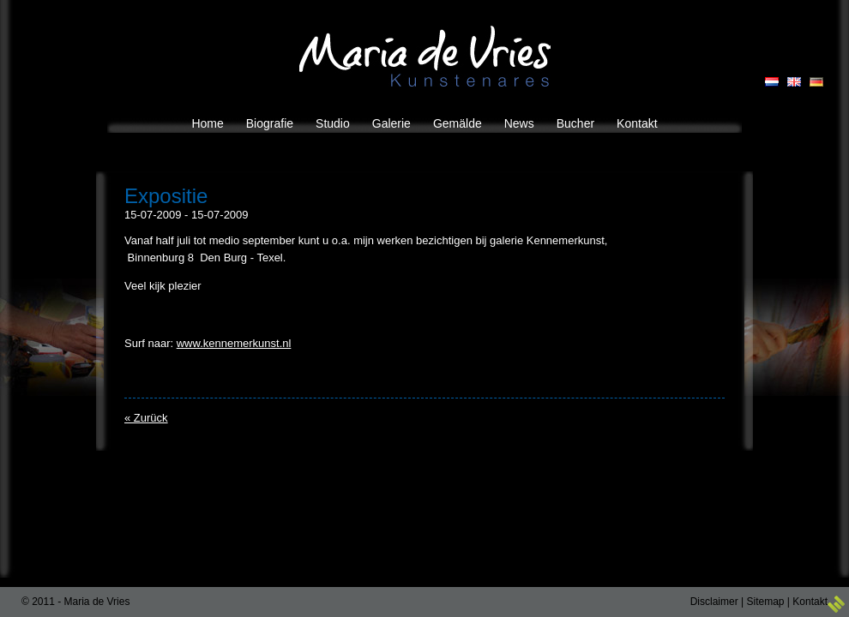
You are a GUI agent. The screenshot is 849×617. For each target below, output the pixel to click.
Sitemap (765, 602)
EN (794, 82)
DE (816, 82)
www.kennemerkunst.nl (234, 343)
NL (772, 82)
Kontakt (810, 602)
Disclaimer (714, 602)
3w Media (836, 604)
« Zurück (146, 417)
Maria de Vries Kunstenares (425, 56)
